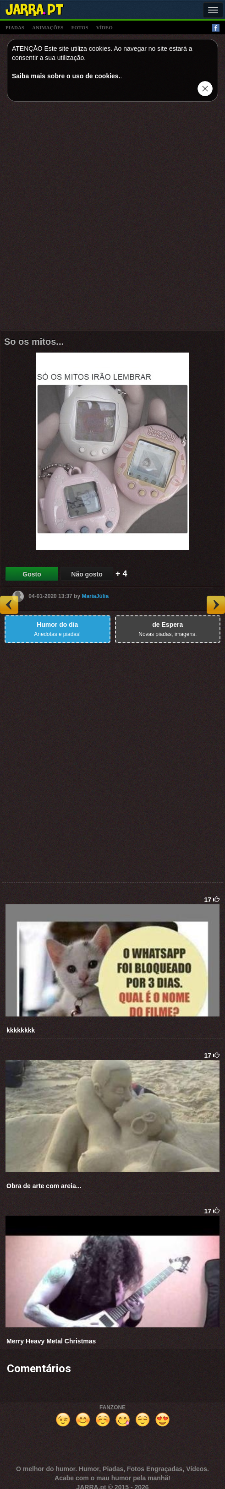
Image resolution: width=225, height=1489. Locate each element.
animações (47, 27)
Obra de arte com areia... (43, 1186)
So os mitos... (34, 342)
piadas (14, 27)
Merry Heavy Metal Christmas (51, 1341)
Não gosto (86, 574)
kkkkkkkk (20, 1030)
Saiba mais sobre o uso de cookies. (66, 76)
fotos (79, 27)
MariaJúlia (95, 596)
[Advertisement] (112, 218)
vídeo (104, 27)
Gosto (31, 574)
